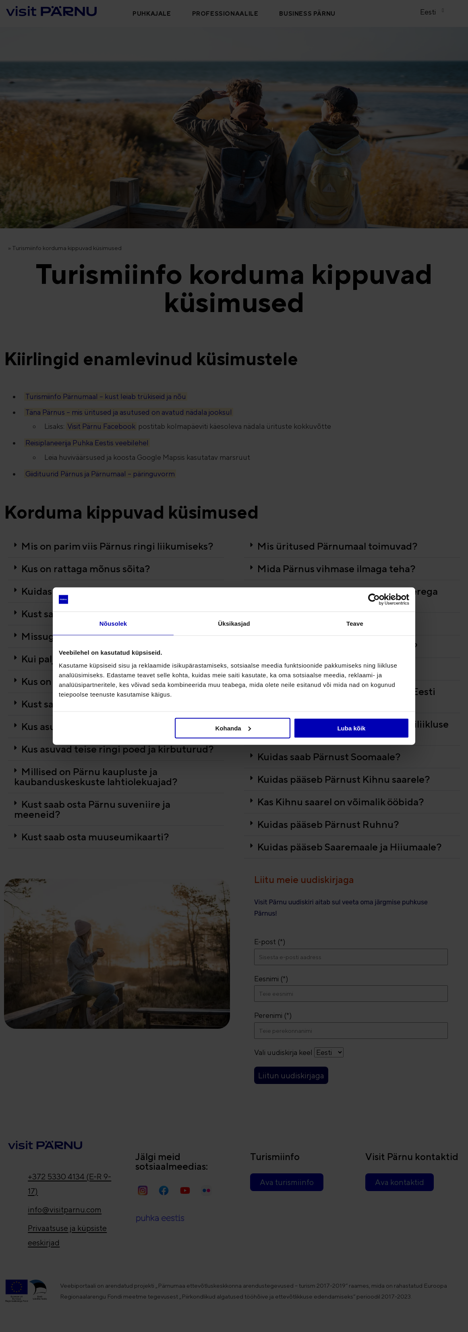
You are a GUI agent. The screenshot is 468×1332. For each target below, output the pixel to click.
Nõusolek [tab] (113, 623)
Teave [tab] (354, 623)
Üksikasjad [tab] (234, 623)
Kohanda (233, 727)
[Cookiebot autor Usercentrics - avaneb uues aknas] (374, 600)
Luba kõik (351, 727)
